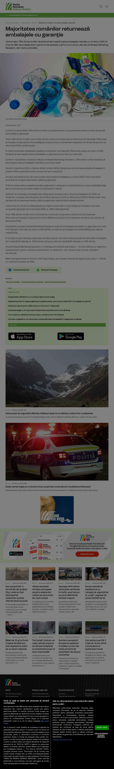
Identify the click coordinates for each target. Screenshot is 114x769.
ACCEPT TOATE (102, 727)
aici (24, 749)
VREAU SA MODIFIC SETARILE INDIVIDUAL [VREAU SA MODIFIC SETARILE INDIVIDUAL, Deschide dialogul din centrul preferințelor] (101, 735)
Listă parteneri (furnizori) (62, 740)
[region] (57, 733)
